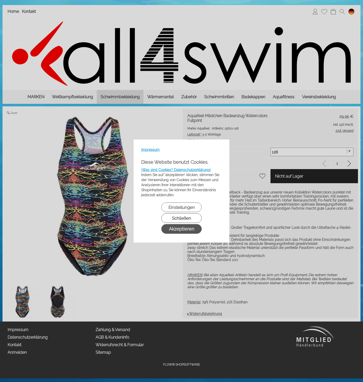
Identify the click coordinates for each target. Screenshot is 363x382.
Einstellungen (181, 207)
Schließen (181, 218)
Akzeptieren (181, 229)
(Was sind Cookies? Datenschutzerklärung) (176, 170)
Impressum (150, 150)
